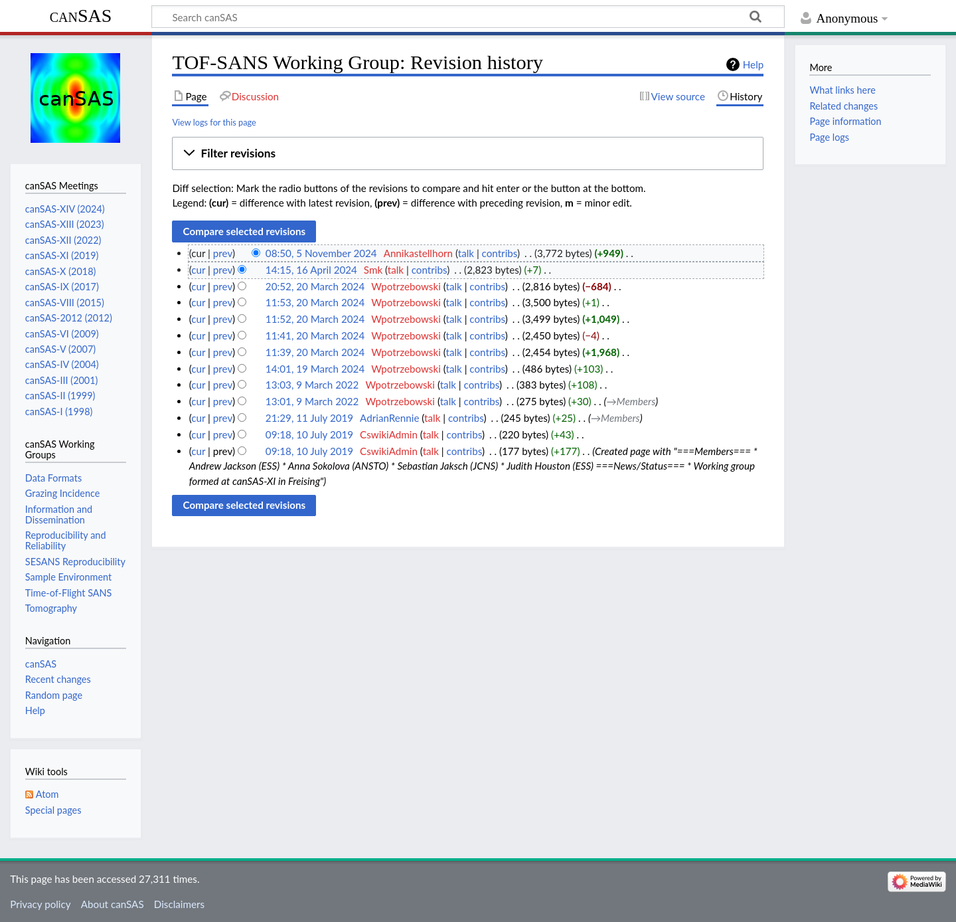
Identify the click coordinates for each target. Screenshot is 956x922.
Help (753, 64)
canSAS (81, 15)
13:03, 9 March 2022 (312, 385)
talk (466, 253)
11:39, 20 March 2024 (315, 352)
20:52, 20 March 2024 (315, 286)
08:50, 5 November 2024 (321, 253)
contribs (499, 253)
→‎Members (630, 401)
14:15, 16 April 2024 (311, 270)
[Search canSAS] (468, 16)
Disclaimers (179, 904)
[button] (467, 153)
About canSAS (112, 904)
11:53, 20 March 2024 (315, 302)
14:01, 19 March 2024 (315, 369)
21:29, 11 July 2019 (309, 418)
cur (198, 270)
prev (222, 253)
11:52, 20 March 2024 (315, 319)
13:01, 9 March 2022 (312, 401)
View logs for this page (214, 122)
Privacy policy (40, 904)
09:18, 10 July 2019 (309, 434)
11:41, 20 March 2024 (315, 335)
